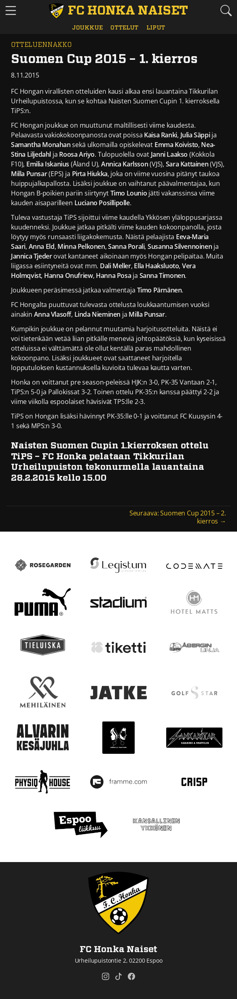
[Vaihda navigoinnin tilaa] (10, 11)
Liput (155, 28)
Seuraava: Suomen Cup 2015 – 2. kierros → (177, 517)
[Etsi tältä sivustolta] (226, 10)
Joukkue (87, 28)
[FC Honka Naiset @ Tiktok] (118, 976)
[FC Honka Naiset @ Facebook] (131, 976)
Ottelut (124, 28)
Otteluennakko (41, 45)
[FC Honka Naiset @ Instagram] (105, 976)
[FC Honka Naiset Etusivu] (118, 11)
